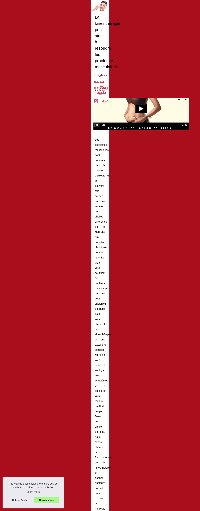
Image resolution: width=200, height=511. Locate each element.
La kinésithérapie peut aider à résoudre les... (104, 145)
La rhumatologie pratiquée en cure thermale (96, 481)
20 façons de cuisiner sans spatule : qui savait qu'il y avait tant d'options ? (167, 430)
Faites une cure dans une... (22, 413)
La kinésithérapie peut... (20, 255)
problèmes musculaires (116, 291)
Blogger (64, 507)
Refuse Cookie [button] (20, 500)
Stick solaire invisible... (19, 334)
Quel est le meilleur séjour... (22, 283)
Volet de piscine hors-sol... (21, 449)
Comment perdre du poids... (22, 428)
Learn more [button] (33, 492)
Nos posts (73, 145)
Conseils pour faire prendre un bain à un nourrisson (81, 429)
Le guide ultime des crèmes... (23, 341)
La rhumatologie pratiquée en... (24, 290)
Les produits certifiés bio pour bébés (92, 470)
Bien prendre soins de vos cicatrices (92, 486)
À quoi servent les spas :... (21, 406)
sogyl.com (60, 145)
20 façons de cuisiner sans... (22, 248)
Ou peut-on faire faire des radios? (91, 464)
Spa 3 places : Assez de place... (24, 241)
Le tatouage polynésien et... (22, 319)
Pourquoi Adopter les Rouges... (24, 370)
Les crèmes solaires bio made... (24, 384)
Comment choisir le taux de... (23, 399)
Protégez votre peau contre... (23, 392)
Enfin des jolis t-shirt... (19, 305)
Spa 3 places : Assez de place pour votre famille (98, 448)
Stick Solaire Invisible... (20, 348)
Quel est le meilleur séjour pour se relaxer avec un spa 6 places (106, 475)
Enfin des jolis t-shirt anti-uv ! (88, 492)
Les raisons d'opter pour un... (23, 464)
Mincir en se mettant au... (21, 435)
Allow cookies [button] (46, 500)
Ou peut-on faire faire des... (22, 269)
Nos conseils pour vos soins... (23, 226)
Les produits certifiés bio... (21, 276)
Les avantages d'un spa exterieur (91, 497)
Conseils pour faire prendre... (23, 262)
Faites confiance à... (18, 377)
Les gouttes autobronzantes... (23, 355)
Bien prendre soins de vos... (22, 298)
